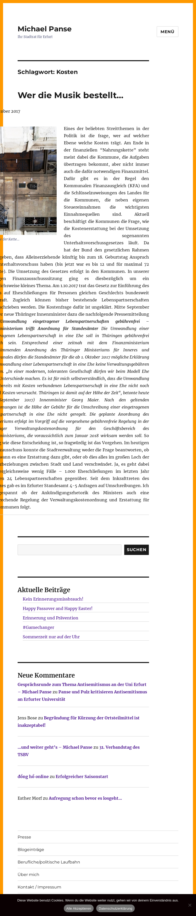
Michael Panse (45, 28)
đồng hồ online (33, 776)
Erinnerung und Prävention (50, 617)
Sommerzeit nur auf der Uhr (51, 636)
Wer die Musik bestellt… (70, 95)
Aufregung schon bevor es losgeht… (85, 798)
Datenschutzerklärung (115, 908)
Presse (24, 837)
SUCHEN (136, 549)
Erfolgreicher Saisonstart (82, 776)
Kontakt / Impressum (39, 887)
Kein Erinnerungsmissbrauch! (53, 599)
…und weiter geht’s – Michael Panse (55, 747)
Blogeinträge (31, 849)
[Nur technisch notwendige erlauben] (189, 905)
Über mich (28, 874)
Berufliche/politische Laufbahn (49, 862)
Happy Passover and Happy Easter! (58, 608)
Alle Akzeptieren (78, 908)
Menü (168, 31)
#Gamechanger (38, 627)
